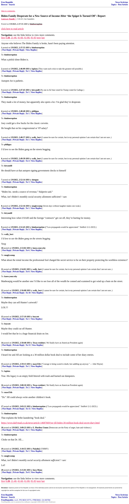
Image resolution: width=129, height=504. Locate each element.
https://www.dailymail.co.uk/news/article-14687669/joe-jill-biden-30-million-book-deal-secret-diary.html (50, 423)
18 (2, 428)
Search (12, 5)
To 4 (27, 161)
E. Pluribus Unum (40, 428)
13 (2, 317)
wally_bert (36, 137)
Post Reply (6, 50)
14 (2, 343)
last (43, 37)
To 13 (28, 345)
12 (2, 290)
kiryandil (36, 90)
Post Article (123, 5)
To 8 (27, 271)
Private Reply (18, 50)
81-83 (33, 37)
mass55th (37, 364)
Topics (113, 5)
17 (2, 406)
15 (2, 364)
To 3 (27, 182)
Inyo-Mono (37, 470)
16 (2, 385)
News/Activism (121, 2)
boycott (36, 317)
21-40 (13, 37)
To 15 (28, 409)
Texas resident (39, 343)
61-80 (27, 37)
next (39, 37)
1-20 (8, 37)
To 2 (27, 387)
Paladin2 (36, 449)
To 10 (28, 293)
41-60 (20, 37)
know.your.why (39, 248)
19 (2, 449)
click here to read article (12, 28)
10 (2, 248)
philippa (35, 111)
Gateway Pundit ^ (8, 19)
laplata (35, 69)
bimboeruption (38, 47)
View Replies (31, 50)
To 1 (27, 71)
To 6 (27, 250)
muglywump (37, 206)
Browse (4, 5)
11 (2, 269)
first (3, 37)
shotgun (35, 180)
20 (2, 470)
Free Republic (7, 2)
